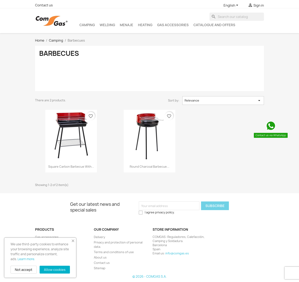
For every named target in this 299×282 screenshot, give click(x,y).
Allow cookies (55, 269)
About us (100, 257)
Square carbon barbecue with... (71, 166)
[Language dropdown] (232, 5)
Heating (145, 25)
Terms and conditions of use (114, 252)
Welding (107, 25)
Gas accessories (173, 25)
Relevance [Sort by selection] (223, 100)
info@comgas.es (177, 253)
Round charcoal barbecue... (149, 166)
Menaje (126, 25)
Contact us (44, 5)
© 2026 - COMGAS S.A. (149, 276)
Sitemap (99, 268)
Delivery (99, 237)
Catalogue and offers (214, 25)
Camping (87, 25)
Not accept (23, 269)
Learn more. (26, 259)
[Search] (237, 17)
